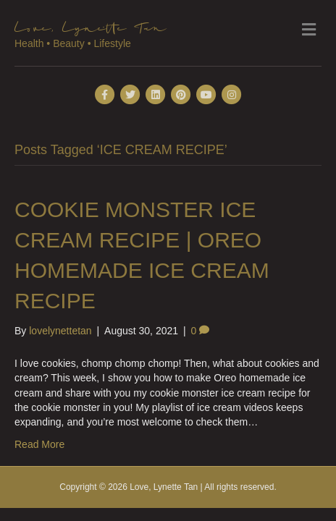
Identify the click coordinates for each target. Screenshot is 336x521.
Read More (39, 444)
